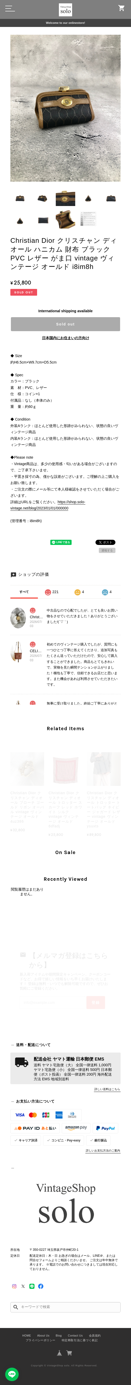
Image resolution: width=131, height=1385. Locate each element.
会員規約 (95, 1335)
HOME (26, 1335)
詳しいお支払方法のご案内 (103, 1150)
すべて (24, 592)
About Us (43, 1335)
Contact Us (75, 1335)
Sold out (65, 324)
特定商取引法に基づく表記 (80, 1340)
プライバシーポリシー (41, 1340)
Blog (59, 1335)
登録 (96, 1002)
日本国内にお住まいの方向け (65, 338)
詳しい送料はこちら (107, 1089)
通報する (107, 550)
